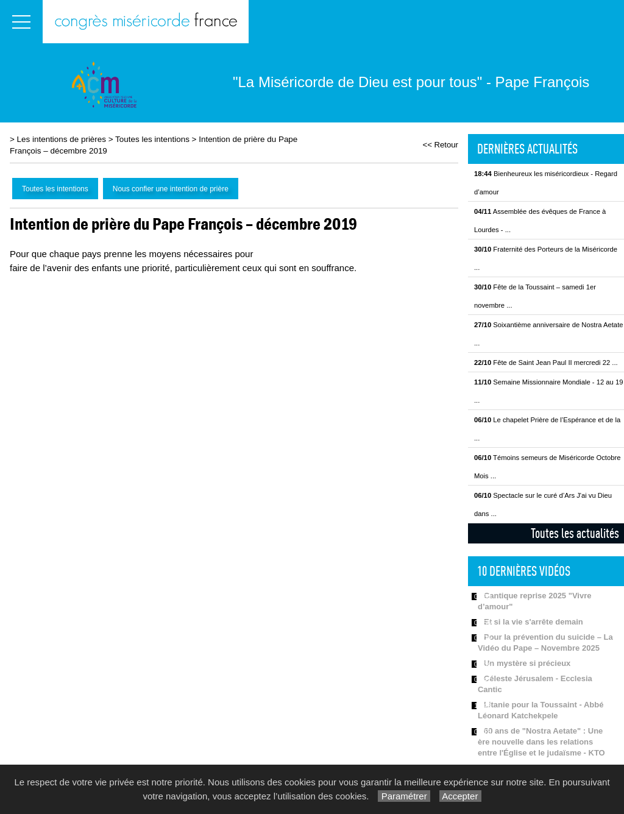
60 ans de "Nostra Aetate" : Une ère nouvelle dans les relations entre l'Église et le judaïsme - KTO (541, 741)
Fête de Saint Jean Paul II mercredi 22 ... (546, 362)
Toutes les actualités (575, 533)
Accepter (460, 796)
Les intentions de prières (61, 139)
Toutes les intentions (152, 139)
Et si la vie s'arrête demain (533, 621)
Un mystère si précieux (527, 663)
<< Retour (440, 144)
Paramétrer (403, 796)
